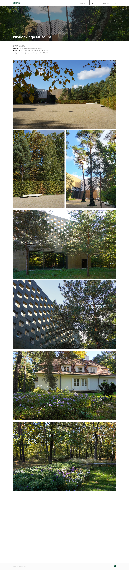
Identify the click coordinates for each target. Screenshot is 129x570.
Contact (106, 3)
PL (115, 3)
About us (95, 3)
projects (83, 3)
